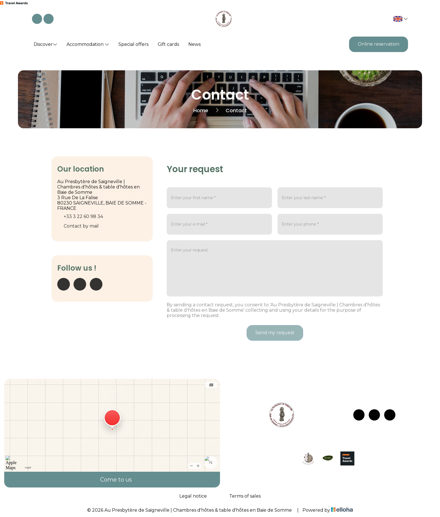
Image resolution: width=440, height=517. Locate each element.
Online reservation (378, 44)
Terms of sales (245, 496)
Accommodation (88, 44)
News (194, 44)
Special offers (133, 44)
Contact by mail (81, 226)
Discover (45, 44)
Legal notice (193, 496)
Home (200, 110)
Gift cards (168, 44)
